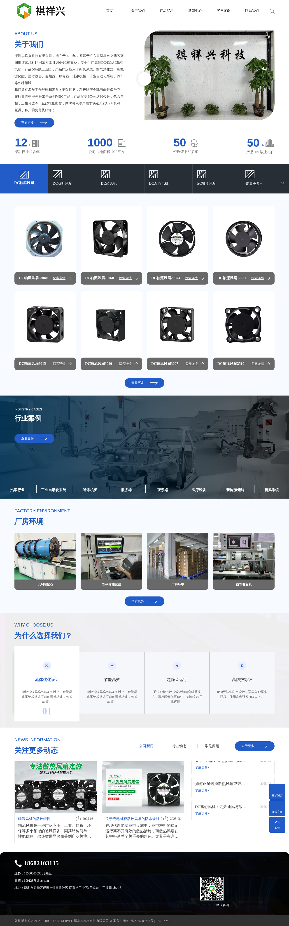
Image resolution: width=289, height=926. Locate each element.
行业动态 (179, 746)
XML (166, 919)
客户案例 (223, 10)
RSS (158, 919)
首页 (109, 10)
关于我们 (138, 10)
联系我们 (252, 10)
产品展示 (166, 10)
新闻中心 (195, 10)
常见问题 (212, 746)
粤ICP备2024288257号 (137, 919)
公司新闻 (146, 746)
